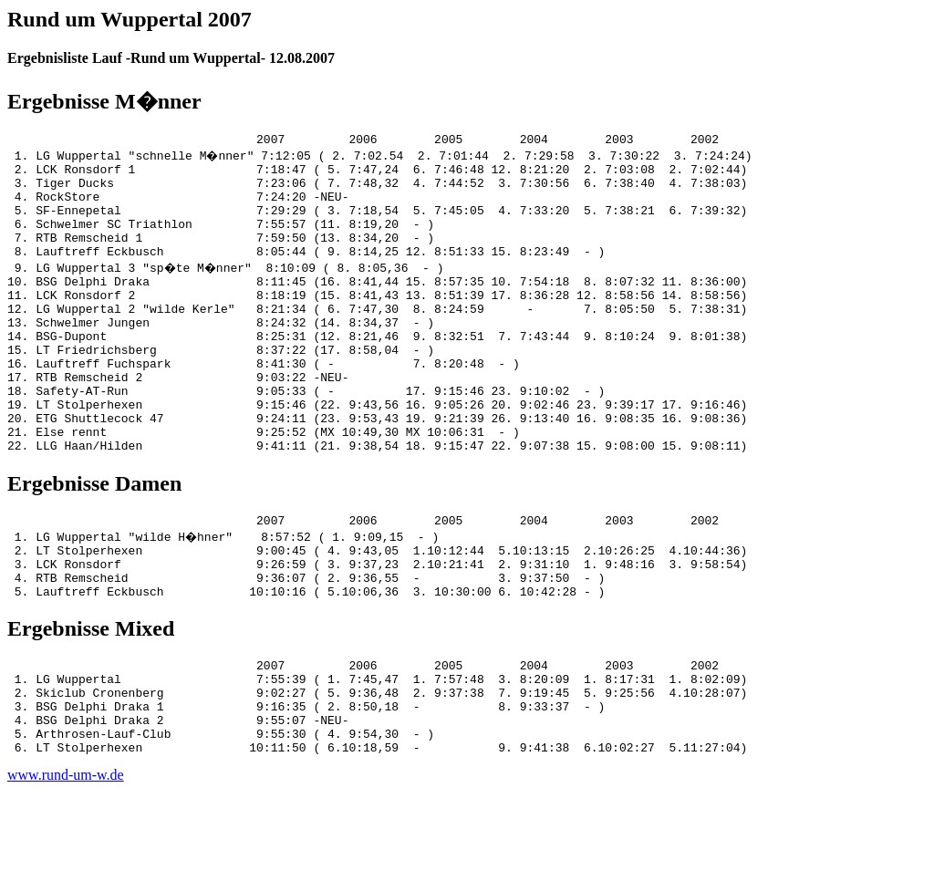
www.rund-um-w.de (65, 865)
